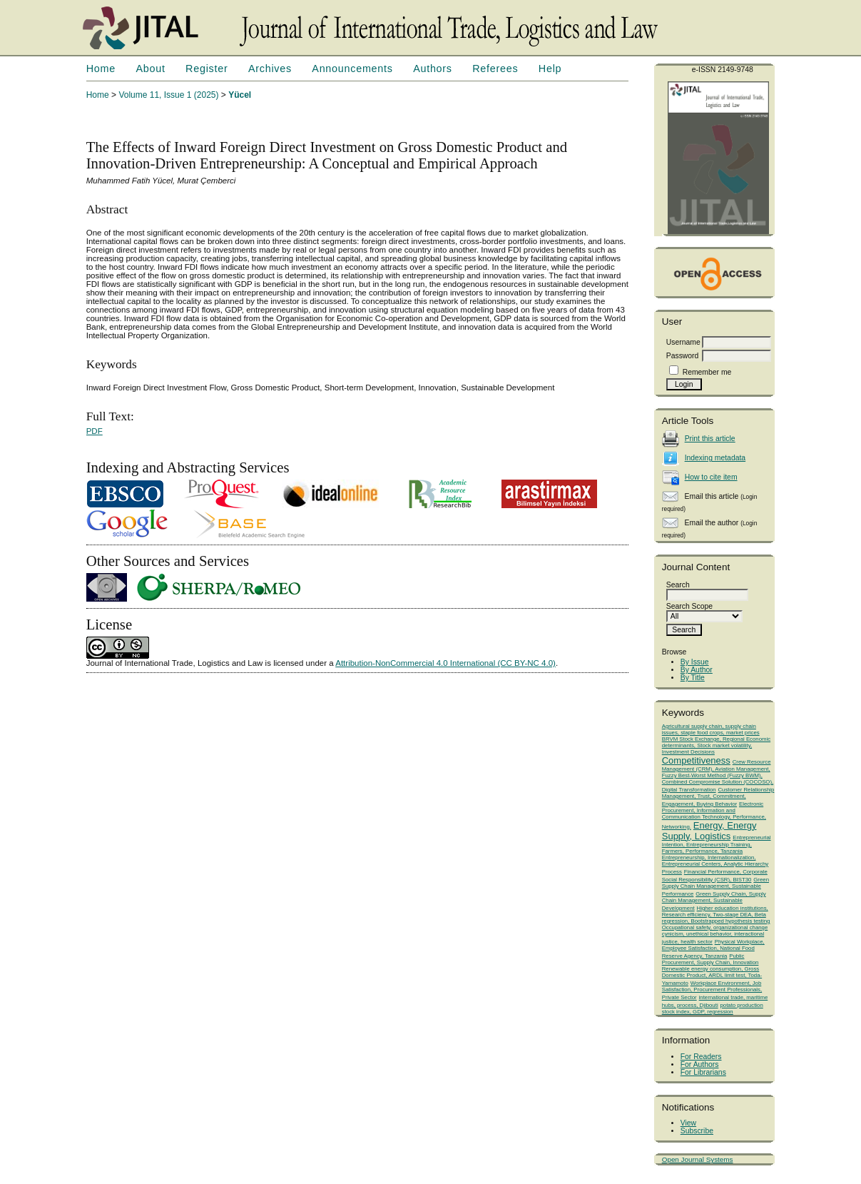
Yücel (239, 95)
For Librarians (703, 1072)
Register (206, 68)
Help (550, 68)
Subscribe (697, 1131)
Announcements (352, 68)
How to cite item (711, 477)
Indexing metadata (715, 458)
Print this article (710, 438)
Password (682, 356)
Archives (270, 68)
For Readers (701, 1057)
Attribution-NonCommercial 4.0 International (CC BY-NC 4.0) (445, 663)
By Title (693, 678)
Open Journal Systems (697, 1159)
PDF (94, 431)
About (150, 68)
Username (683, 342)
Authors (432, 68)
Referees (495, 68)
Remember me (707, 372)
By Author (697, 670)
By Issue (695, 662)
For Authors (700, 1064)
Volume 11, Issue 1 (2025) (168, 95)
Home (101, 68)
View (688, 1123)
